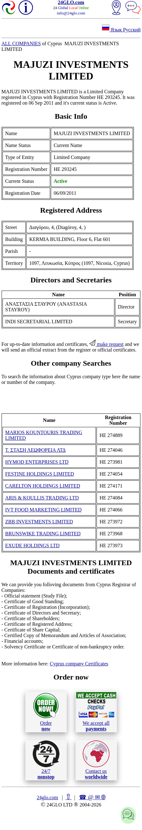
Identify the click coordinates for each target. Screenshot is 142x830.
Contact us (96, 759)
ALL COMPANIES (21, 43)
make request (106, 344)
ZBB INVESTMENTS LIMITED (39, 521)
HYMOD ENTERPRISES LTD (37, 462)
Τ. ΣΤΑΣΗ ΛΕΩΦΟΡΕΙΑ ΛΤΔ (35, 450)
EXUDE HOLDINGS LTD (32, 545)
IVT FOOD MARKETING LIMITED (43, 509)
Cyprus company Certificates (79, 663)
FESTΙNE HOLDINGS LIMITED (39, 474)
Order (46, 711)
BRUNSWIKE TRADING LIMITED (43, 533)
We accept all (96, 711)
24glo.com (47, 797)
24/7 (46, 759)
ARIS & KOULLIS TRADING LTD (42, 497)
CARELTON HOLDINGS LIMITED (42, 486)
